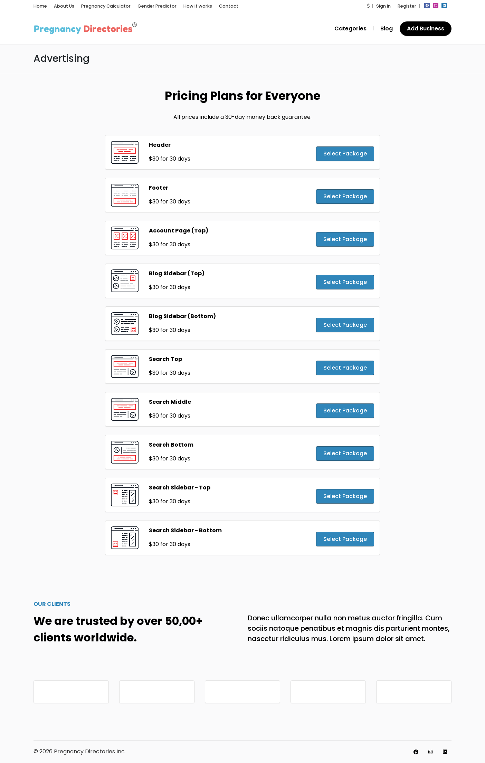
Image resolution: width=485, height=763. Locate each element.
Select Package (345, 154)
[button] (368, 6)
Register (407, 6)
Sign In (383, 6)
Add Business (425, 28)
